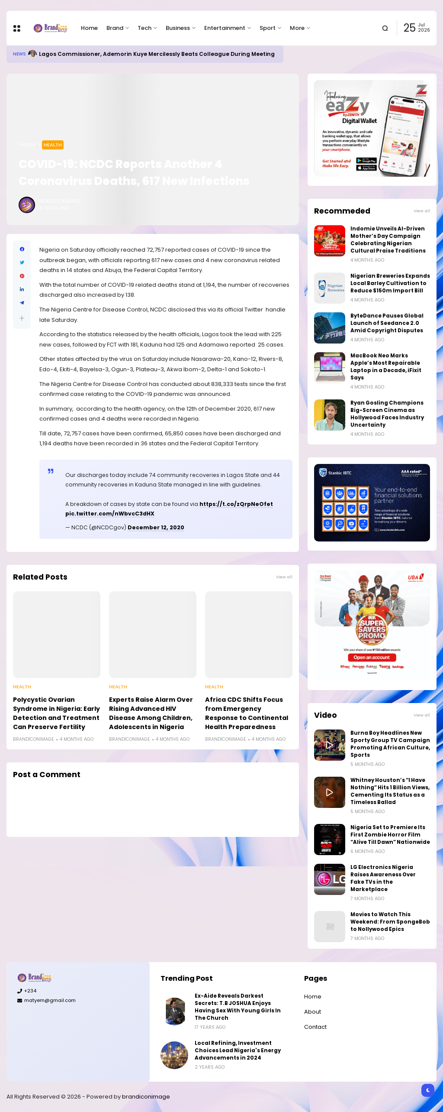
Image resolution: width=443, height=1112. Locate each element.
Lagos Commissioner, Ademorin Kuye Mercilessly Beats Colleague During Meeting (157, 54)
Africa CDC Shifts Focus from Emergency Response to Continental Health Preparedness (246, 713)
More (297, 28)
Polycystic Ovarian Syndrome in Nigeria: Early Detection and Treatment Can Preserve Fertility (56, 713)
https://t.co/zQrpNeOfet (236, 504)
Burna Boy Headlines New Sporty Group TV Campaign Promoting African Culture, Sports (390, 744)
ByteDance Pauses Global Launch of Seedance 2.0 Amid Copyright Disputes (387, 323)
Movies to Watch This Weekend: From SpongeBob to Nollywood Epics (390, 922)
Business (178, 28)
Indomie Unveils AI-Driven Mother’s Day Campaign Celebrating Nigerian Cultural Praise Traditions (388, 239)
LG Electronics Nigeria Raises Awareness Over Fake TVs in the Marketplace (383, 878)
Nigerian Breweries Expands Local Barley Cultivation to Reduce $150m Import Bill (390, 283)
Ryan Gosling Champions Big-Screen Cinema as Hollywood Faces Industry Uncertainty (387, 413)
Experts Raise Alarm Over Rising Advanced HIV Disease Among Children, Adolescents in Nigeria (151, 713)
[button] (21, 318)
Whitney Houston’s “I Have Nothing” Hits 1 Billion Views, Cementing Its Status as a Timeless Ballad (390, 791)
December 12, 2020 (156, 527)
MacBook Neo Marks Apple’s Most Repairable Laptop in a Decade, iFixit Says (385, 366)
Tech (144, 28)
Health (53, 144)
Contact (315, 1027)
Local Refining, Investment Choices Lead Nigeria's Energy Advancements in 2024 (238, 1050)
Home (89, 28)
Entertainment (224, 28)
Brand (114, 28)
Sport (268, 28)
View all (284, 577)
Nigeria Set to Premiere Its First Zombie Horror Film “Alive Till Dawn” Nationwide (390, 835)
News (19, 54)
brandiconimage (146, 1097)
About (312, 1012)
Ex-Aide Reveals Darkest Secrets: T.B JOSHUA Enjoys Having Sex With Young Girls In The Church (238, 1006)
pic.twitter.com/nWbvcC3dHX (109, 513)
